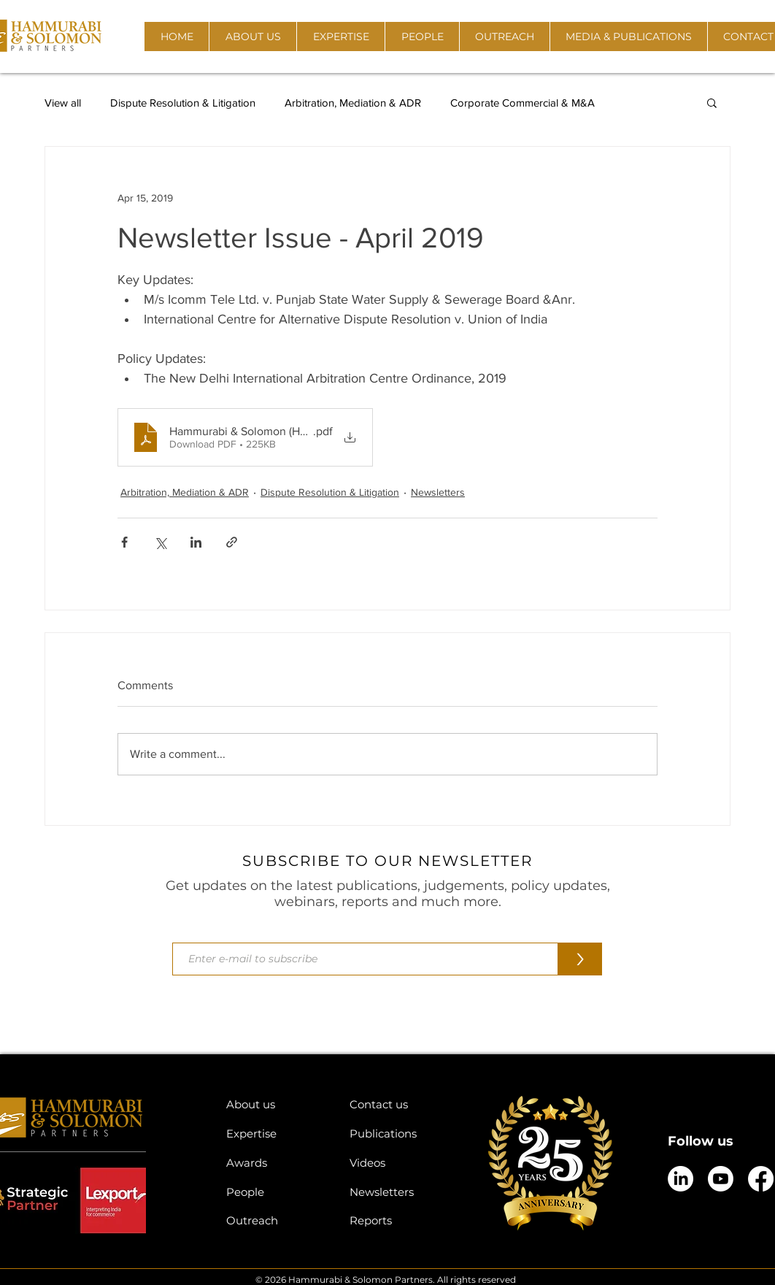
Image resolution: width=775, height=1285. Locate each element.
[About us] (277, 1104)
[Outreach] (277, 1220)
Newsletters (438, 492)
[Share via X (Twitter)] (160, 542)
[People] (277, 1192)
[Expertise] (277, 1133)
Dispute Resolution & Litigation (182, 102)
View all (63, 102)
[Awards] (277, 1162)
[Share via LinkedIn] (196, 542)
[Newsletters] (400, 1192)
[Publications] (400, 1133)
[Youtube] (720, 1179)
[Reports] (400, 1220)
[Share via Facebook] (124, 542)
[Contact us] (400, 1104)
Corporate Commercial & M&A (522, 102)
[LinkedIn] (680, 1179)
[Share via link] (232, 542)
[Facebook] (761, 1179)
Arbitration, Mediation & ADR (353, 102)
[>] (580, 959)
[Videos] (400, 1162)
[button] (252, 36)
